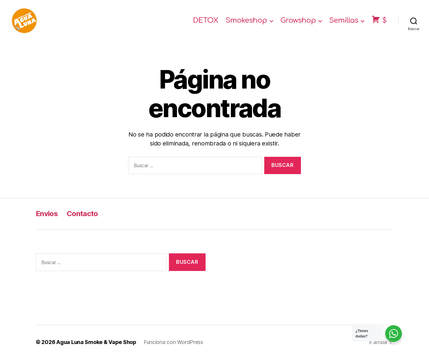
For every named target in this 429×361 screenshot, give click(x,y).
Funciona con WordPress (173, 344)
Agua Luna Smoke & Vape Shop (96, 344)
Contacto (82, 215)
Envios (47, 215)
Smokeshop (246, 22)
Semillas (343, 22)
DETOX (205, 22)
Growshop (298, 22)
